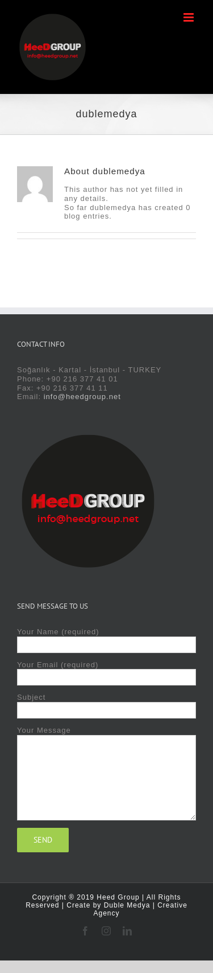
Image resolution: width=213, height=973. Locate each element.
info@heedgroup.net (82, 396)
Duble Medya (127, 905)
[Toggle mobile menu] (189, 17)
